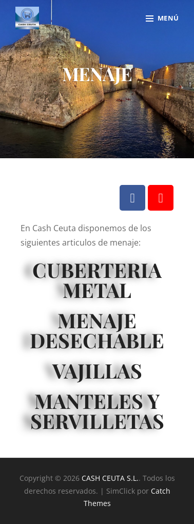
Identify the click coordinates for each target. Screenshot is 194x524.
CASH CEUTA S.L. (110, 478)
